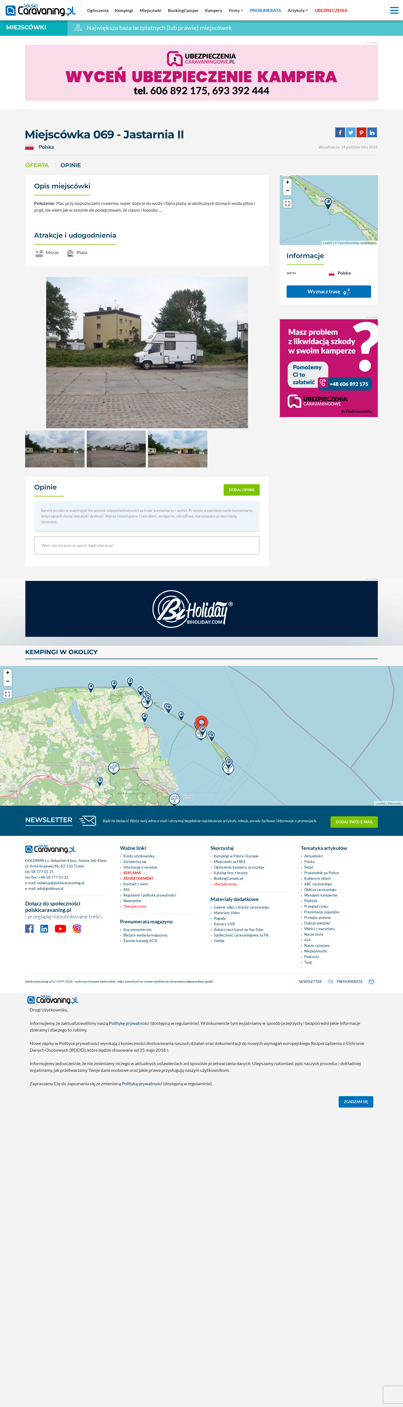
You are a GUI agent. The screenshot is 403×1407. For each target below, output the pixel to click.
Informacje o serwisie (140, 867)
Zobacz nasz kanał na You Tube (238, 929)
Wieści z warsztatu (319, 928)
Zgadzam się (356, 1101)
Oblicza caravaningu (320, 889)
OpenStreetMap (349, 243)
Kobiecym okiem (317, 878)
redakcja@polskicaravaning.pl (60, 883)
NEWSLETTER (48, 820)
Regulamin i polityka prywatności (149, 895)
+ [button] (287, 183)
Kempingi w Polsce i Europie (236, 856)
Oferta (37, 165)
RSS (126, 889)
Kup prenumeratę (137, 929)
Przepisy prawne (317, 917)
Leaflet (327, 243)
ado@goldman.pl (50, 888)
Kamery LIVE (224, 924)
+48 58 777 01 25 (53, 877)
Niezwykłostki (315, 951)
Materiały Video (227, 913)
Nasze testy (314, 934)
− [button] (287, 191)
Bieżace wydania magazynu (145, 935)
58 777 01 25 (42, 871)
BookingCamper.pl (228, 878)
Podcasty (311, 956)
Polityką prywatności (142, 1083)
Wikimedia (394, 803)
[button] (297, 10)
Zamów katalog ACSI (140, 940)
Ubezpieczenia (134, 906)
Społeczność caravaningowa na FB (241, 935)
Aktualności (313, 856)
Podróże (310, 900)
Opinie (70, 165)
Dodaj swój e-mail (354, 821)
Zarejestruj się (134, 861)
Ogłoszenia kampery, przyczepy (239, 867)
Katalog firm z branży (231, 873)
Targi (308, 962)
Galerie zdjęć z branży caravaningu (241, 907)
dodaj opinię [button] (242, 490)
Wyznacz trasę (329, 291)
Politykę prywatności (129, 1023)
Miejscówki (26, 27)
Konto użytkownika (138, 856)
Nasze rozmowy (317, 945)
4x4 (307, 940)
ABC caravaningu (318, 884)
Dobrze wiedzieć (317, 923)
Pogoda (220, 918)
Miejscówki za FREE (230, 861)
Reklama (132, 873)
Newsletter (132, 900)
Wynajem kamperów (321, 895)
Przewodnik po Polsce (321, 873)
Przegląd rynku (316, 906)
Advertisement (138, 878)
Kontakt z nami (135, 884)
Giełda (219, 940)
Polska (309, 861)
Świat (308, 867)
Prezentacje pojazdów (321, 912)
